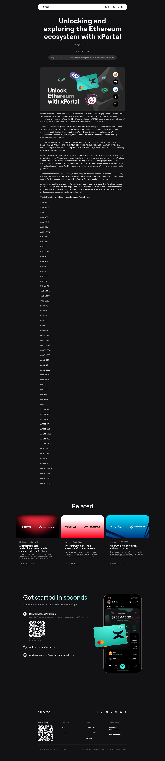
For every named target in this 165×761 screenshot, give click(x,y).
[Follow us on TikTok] (102, 712)
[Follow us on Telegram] (121, 712)
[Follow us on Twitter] (97, 712)
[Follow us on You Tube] (111, 712)
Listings (61, 58)
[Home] (44, 7)
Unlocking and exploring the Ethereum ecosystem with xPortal (91, 58)
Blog (52, 58)
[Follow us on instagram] (116, 712)
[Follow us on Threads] (125, 712)
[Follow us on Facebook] (107, 712)
